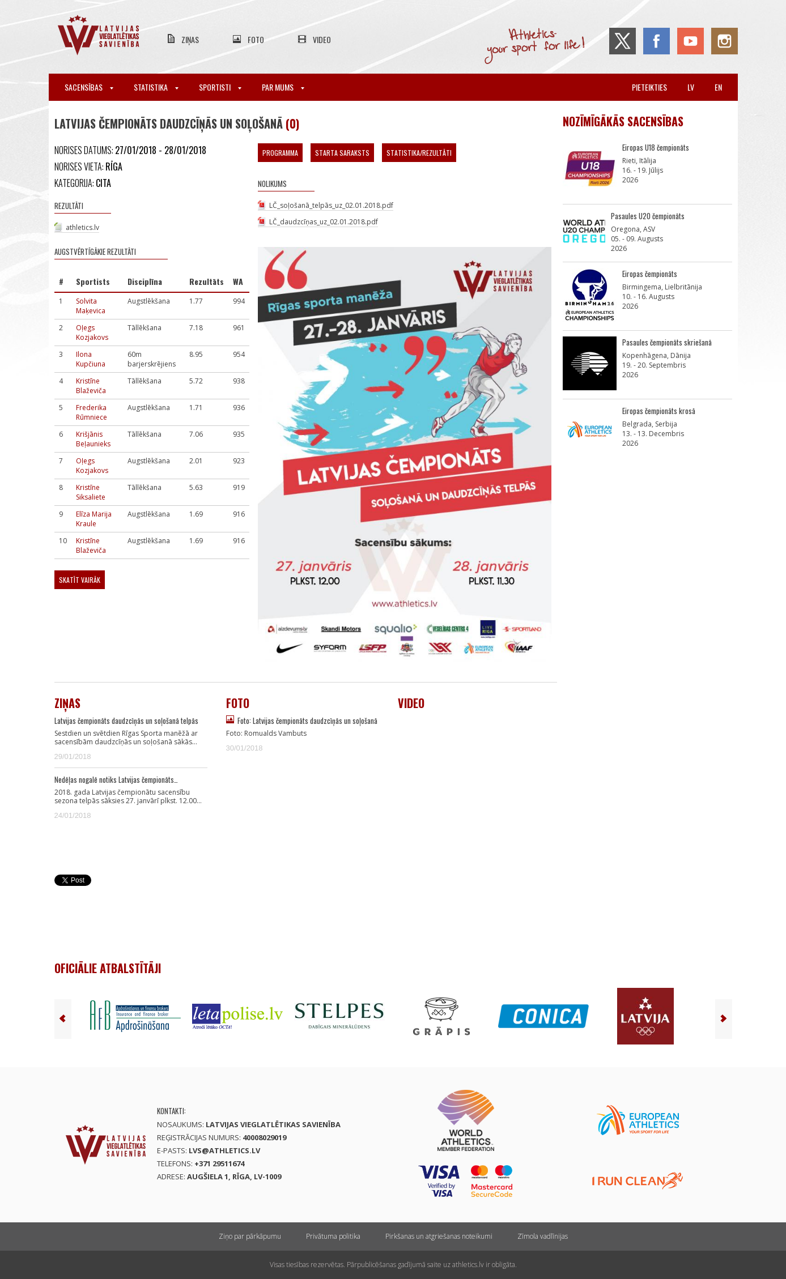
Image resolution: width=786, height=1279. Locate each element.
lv (690, 87)
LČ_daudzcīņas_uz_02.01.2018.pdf (323, 222)
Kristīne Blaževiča (91, 385)
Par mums (283, 87)
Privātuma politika (333, 1236)
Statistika (156, 87)
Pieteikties (649, 87)
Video (322, 39)
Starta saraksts (342, 152)
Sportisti (220, 87)
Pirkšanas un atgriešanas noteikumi (438, 1236)
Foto (256, 39)
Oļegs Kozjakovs (92, 332)
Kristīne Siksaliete (90, 492)
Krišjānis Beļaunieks (93, 439)
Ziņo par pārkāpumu (250, 1236)
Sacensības (89, 87)
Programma (280, 152)
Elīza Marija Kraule (94, 518)
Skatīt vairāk (79, 580)
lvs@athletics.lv (224, 1150)
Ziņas (190, 39)
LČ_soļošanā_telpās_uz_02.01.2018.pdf (331, 205)
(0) (292, 123)
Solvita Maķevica (90, 306)
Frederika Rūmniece (91, 412)
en (718, 87)
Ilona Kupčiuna (90, 359)
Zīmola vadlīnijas (542, 1236)
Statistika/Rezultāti (419, 152)
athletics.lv (82, 227)
